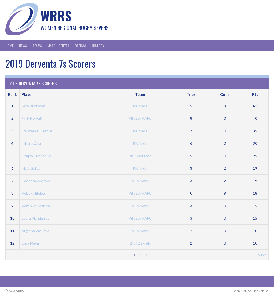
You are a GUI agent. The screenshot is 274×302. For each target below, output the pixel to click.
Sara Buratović (34, 106)
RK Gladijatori (139, 156)
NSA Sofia (140, 181)
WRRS (56, 15)
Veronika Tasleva (36, 205)
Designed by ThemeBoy (251, 290)
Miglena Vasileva (35, 230)
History (98, 45)
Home (9, 45)
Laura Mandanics (36, 218)
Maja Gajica (31, 168)
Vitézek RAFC (140, 118)
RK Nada (140, 106)
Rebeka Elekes (34, 193)
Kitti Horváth (33, 118)
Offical (80, 45)
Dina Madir (30, 243)
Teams (37, 45)
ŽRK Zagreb (140, 243)
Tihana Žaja (31, 143)
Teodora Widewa (36, 181)
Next (262, 255)
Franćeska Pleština (37, 131)
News (23, 45)
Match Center (58, 45)
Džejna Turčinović (36, 156)
